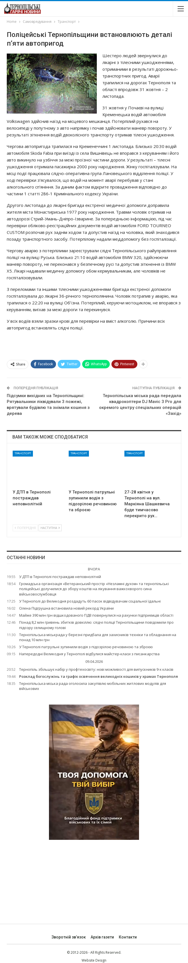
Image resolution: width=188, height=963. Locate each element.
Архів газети (102, 937)
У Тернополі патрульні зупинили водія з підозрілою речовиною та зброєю (86, 646)
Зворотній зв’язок (69, 937)
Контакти (128, 937)
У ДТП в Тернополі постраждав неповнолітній (60, 576)
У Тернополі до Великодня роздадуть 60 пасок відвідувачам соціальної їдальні (90, 601)
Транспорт (23, 453)
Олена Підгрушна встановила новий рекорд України (66, 608)
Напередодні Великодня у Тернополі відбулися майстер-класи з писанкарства (89, 653)
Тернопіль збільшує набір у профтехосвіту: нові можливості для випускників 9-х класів (96, 669)
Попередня (25, 528)
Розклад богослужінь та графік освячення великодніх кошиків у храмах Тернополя (98, 676)
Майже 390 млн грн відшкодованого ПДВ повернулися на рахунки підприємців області (96, 615)
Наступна (50, 528)
